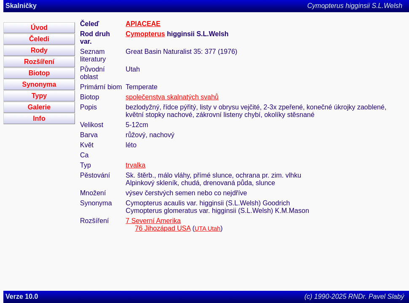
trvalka (135, 165)
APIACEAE (143, 23)
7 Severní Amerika (153, 220)
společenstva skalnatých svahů (172, 97)
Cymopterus (145, 33)
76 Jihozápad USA (163, 228)
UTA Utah (207, 228)
